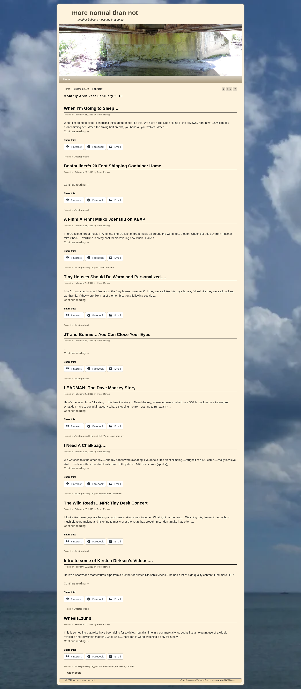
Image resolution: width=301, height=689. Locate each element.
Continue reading (76, 131)
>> (235, 89)
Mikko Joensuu (106, 267)
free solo (117, 493)
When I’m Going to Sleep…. (92, 108)
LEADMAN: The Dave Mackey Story (100, 387)
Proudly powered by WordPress (195, 680)
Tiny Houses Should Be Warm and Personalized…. (115, 276)
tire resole (120, 666)
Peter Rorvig (103, 114)
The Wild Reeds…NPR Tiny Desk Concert (106, 503)
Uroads (130, 666)
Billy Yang (103, 436)
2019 (86, 89)
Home (66, 79)
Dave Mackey (117, 436)
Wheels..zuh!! (77, 618)
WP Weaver (230, 680)
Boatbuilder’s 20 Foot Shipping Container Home (112, 165)
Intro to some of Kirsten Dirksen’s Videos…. (108, 560)
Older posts (72, 672)
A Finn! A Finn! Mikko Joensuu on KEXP (104, 219)
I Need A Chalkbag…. (85, 445)
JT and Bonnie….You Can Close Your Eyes (107, 334)
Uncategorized (81, 156)
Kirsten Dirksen (106, 666)
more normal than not (105, 12)
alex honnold (105, 493)
